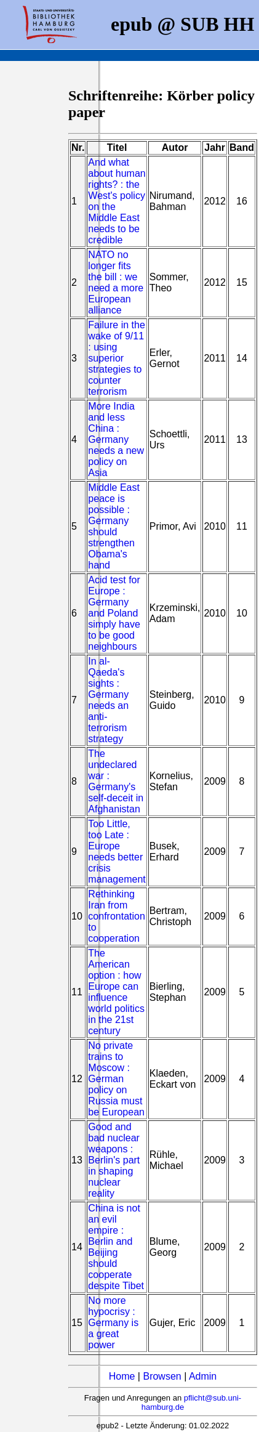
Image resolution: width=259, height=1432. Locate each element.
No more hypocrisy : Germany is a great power (113, 1322)
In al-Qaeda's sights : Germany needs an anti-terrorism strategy (108, 700)
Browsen (162, 1376)
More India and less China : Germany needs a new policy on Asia (116, 439)
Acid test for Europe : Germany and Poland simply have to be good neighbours (114, 613)
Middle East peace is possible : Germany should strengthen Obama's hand (114, 526)
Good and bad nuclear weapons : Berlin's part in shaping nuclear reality (114, 1160)
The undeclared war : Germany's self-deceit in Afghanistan (115, 781)
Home (122, 1376)
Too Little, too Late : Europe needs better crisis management (116, 851)
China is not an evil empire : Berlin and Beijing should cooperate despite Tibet (116, 1247)
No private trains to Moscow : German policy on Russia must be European (116, 1078)
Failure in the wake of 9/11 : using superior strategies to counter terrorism (116, 358)
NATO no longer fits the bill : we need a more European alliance (115, 282)
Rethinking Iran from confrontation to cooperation (116, 916)
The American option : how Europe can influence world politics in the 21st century (116, 992)
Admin (203, 1376)
